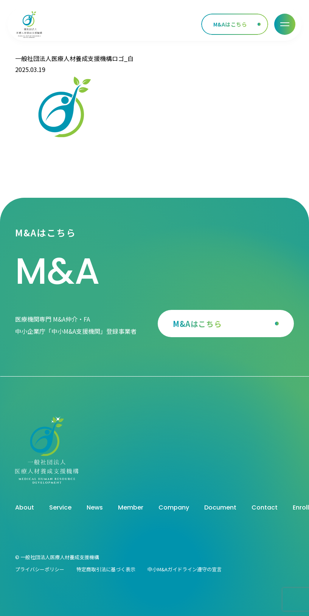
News (95, 507)
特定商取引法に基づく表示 (105, 569)
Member (130, 507)
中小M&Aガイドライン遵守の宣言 (185, 569)
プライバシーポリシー (39, 569)
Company (173, 507)
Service (60, 507)
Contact (265, 507)
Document (220, 507)
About (24, 507)
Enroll (301, 507)
